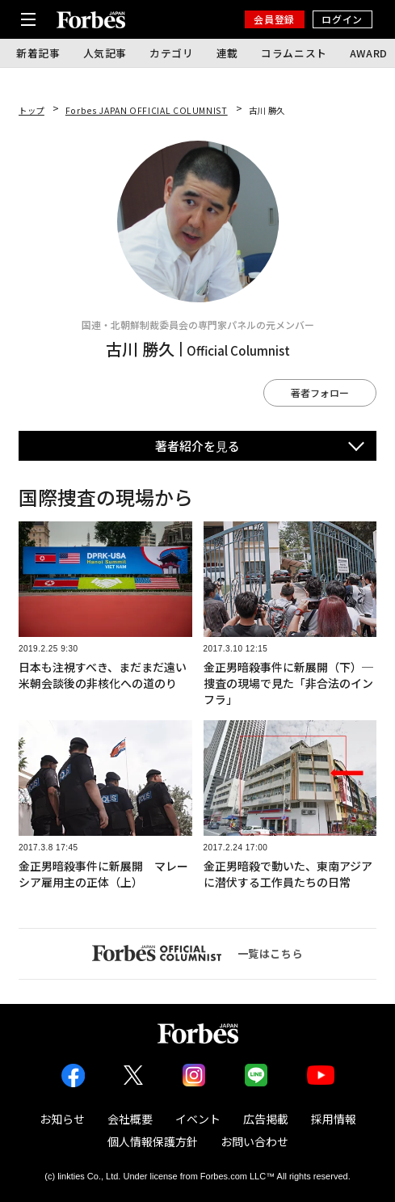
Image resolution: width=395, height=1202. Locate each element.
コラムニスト (294, 53)
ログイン (341, 19)
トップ (31, 110)
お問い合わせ (254, 1141)
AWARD (369, 53)
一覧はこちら (198, 953)
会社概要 (130, 1119)
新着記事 (38, 53)
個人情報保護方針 (152, 1141)
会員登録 (274, 19)
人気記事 (105, 53)
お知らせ (62, 1119)
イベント (198, 1119)
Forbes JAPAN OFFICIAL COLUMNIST (146, 110)
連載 (227, 53)
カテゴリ (171, 53)
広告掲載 (265, 1119)
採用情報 (333, 1119)
